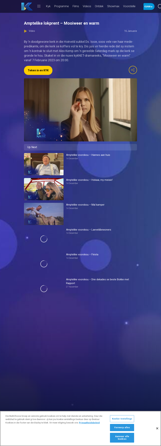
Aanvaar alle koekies (122, 437)
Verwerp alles (122, 427)
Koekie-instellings (122, 418)
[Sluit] (157, 428)
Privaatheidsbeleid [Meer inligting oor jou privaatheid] (89, 422)
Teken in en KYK (38, 70)
